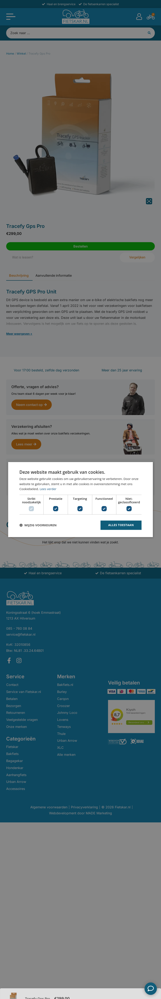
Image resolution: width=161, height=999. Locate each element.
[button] (37, 525)
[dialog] (80, 499)
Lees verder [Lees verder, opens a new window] (48, 489)
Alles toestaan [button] (121, 525)
